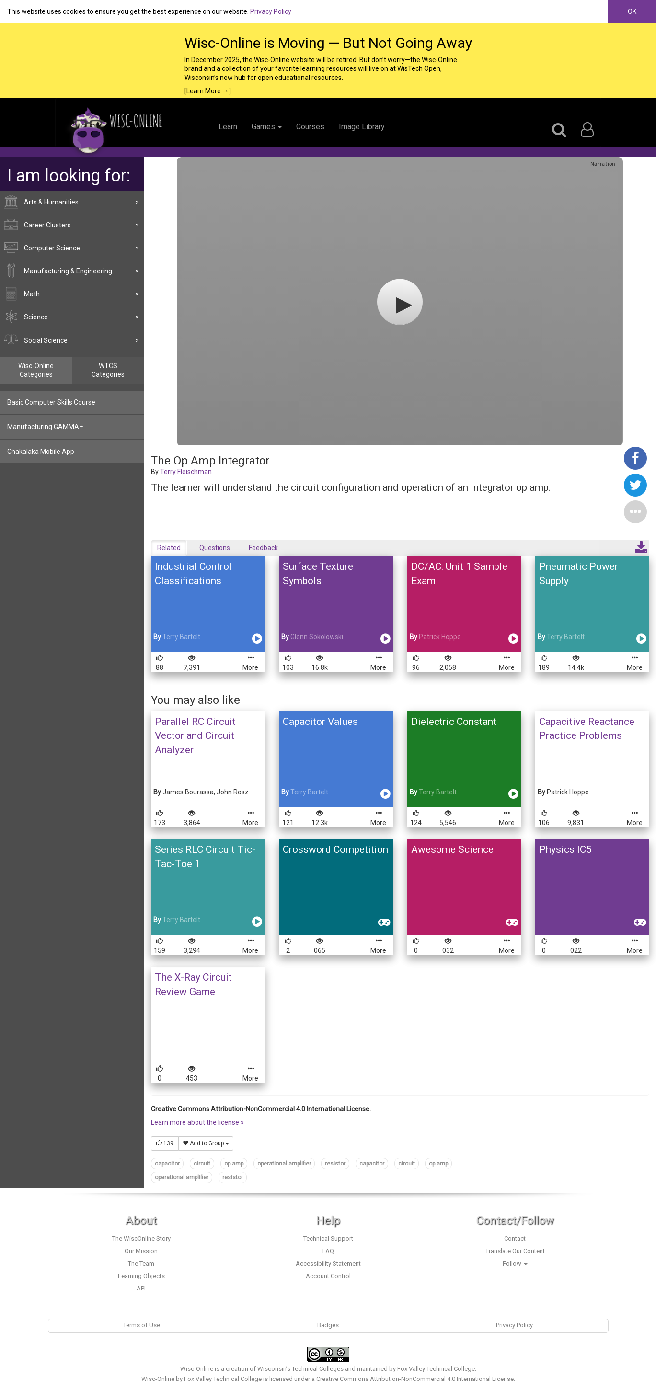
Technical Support (328, 1238)
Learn (228, 126)
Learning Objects (141, 1275)
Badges (328, 1325)
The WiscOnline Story (141, 1238)
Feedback (263, 548)
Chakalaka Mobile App (40, 451)
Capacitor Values (320, 721)
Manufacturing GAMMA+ (45, 426)
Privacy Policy (270, 11)
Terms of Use (141, 1325)
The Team (141, 1263)
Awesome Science (452, 849)
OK (632, 11)
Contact (515, 1238)
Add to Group (206, 1143)
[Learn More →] (207, 91)
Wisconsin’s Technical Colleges (300, 1368)
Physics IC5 (565, 849)
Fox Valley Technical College (436, 1368)
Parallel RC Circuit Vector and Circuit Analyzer (195, 736)
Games (267, 126)
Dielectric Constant (453, 721)
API (141, 1288)
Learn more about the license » (197, 1122)
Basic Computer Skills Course (51, 402)
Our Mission (141, 1251)
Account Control (328, 1275)
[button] (635, 511)
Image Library (362, 126)
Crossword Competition (335, 849)
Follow (515, 1263)
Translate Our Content (515, 1251)
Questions (214, 548)
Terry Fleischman (186, 471)
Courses (310, 126)
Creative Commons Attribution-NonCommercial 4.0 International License (415, 1378)
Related (169, 548)
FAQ (328, 1251)
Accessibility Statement (328, 1263)
